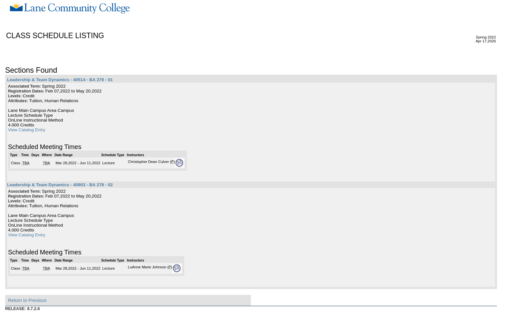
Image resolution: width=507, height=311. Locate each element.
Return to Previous (27, 300)
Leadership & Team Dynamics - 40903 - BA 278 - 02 (60, 184)
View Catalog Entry (26, 129)
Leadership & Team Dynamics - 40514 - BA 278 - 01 (60, 79)
